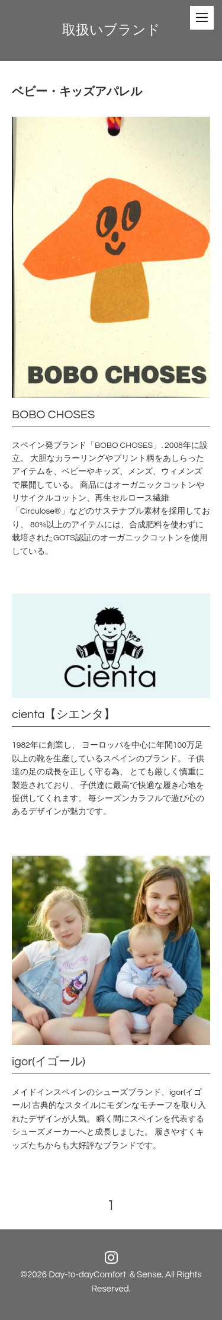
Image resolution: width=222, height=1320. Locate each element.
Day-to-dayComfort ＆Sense (105, 1274)
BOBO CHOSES (53, 415)
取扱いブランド (111, 30)
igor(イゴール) (48, 1062)
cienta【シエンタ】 (63, 714)
